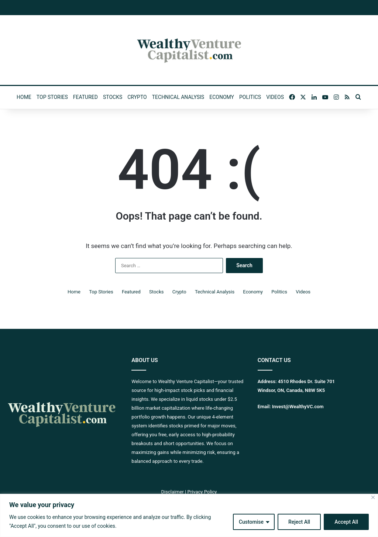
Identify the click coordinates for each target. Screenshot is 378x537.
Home (24, 97)
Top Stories (52, 97)
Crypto (137, 97)
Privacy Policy (202, 492)
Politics (250, 97)
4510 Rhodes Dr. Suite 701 (306, 381)
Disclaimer (172, 492)
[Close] (373, 497)
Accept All (346, 522)
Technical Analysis (178, 97)
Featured (85, 97)
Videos (275, 97)
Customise (251, 522)
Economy (221, 97)
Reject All (299, 522)
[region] (189, 515)
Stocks (112, 97)
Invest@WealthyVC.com (298, 406)
